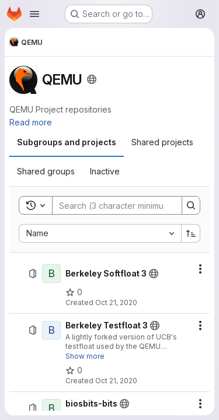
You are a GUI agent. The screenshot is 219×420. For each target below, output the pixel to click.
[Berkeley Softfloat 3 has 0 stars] (73, 292)
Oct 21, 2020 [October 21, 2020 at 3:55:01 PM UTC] (116, 380)
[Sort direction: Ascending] (191, 233)
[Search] (129, 205)
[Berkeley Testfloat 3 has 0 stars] (73, 370)
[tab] (66, 142)
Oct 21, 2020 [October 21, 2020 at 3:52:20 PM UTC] (116, 302)
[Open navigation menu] (34, 14)
